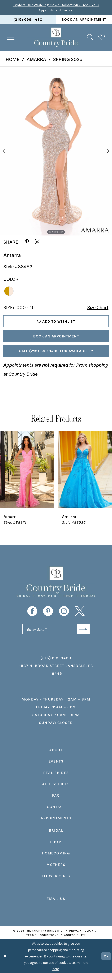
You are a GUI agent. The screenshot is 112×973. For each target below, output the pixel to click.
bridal (56, 830)
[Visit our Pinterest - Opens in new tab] (48, 611)
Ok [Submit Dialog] (106, 956)
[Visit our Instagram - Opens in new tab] (64, 611)
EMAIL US (56, 898)
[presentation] (27, 469)
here (55, 968)
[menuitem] (28, 19)
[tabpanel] (56, 151)
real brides (56, 772)
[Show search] (90, 37)
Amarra (36, 59)
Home (12, 59)
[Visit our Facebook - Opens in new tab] (32, 611)
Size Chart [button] (97, 307)
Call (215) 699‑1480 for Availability (56, 350)
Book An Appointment (56, 335)
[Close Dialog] (5, 956)
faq (56, 795)
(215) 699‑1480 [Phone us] (27, 19)
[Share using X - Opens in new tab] (37, 241)
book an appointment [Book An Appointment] (84, 19)
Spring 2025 (67, 59)
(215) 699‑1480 (56, 657)
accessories (56, 783)
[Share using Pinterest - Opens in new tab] (27, 241)
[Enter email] (56, 629)
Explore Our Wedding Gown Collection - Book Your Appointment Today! (56, 7)
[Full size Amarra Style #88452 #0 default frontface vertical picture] (56, 151)
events (56, 761)
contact (56, 806)
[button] (10, 37)
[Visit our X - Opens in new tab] (80, 611)
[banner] (56, 37)
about (56, 749)
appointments (56, 817)
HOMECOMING (56, 852)
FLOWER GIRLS (56, 875)
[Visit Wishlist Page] (101, 37)
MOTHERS (56, 864)
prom (56, 841)
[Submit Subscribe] (83, 629)
